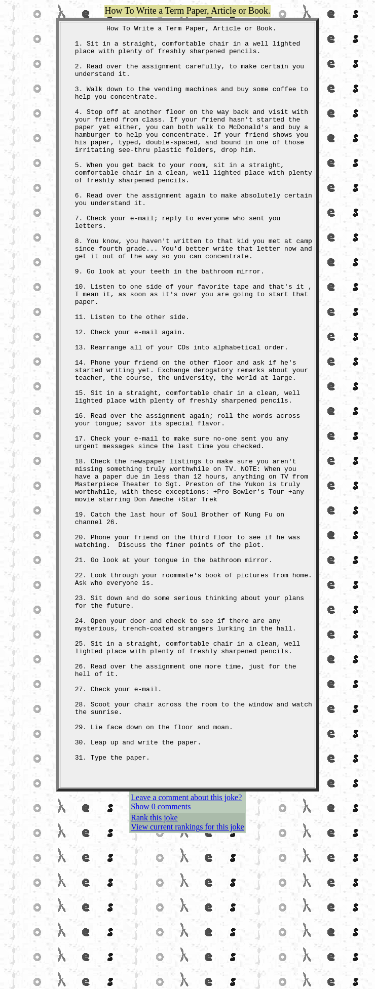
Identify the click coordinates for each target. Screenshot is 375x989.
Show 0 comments (161, 958)
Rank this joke (154, 969)
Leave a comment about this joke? (186, 949)
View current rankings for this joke (187, 978)
